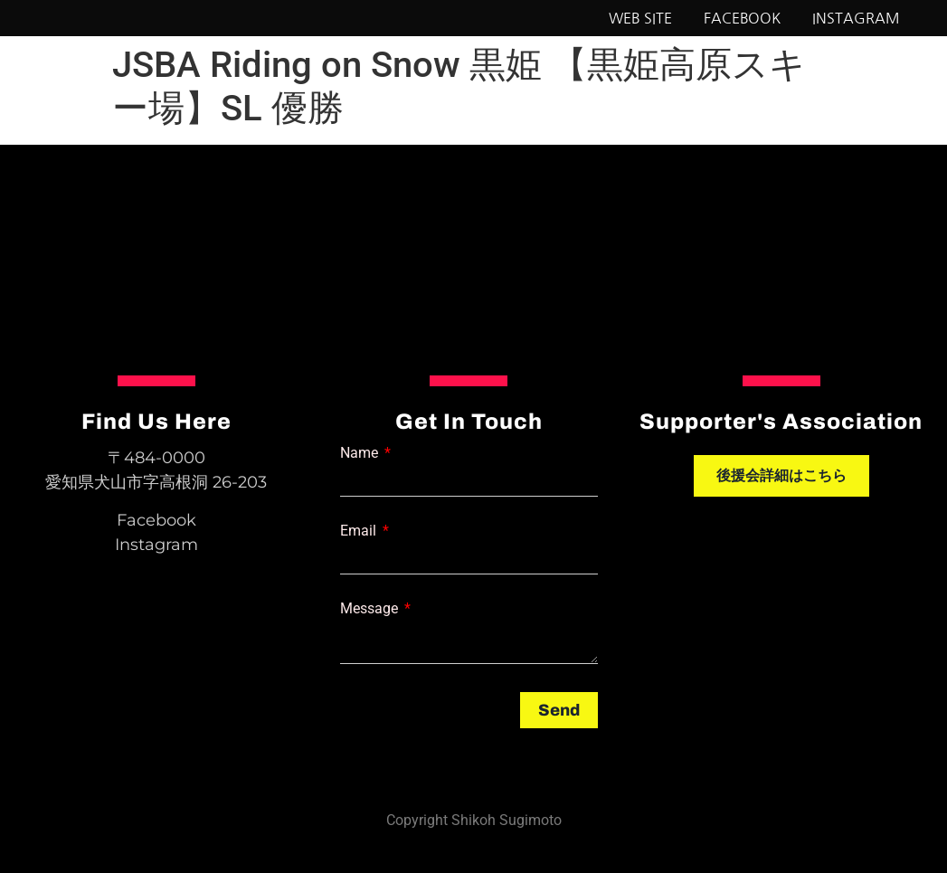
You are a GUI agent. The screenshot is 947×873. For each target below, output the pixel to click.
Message (371, 609)
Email (360, 531)
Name (361, 453)
